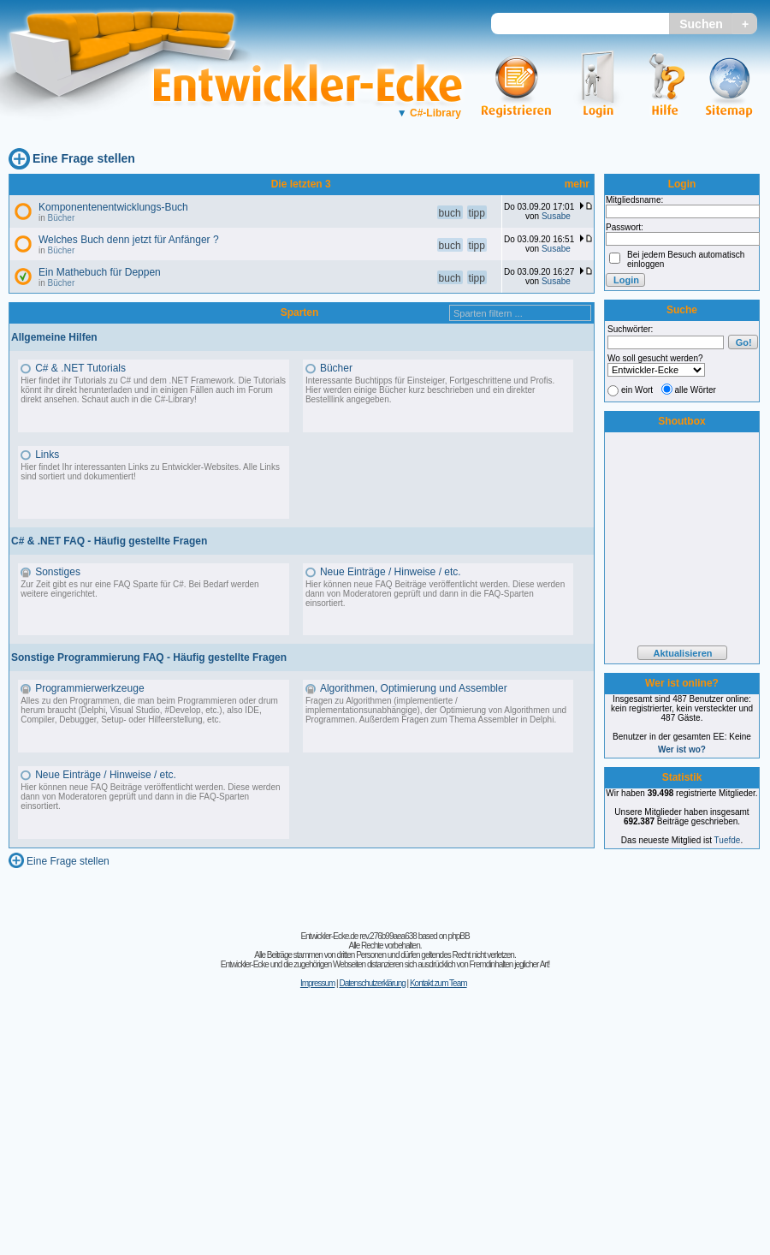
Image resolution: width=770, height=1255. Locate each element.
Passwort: (624, 227)
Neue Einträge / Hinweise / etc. (390, 572)
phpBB (459, 936)
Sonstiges (57, 572)
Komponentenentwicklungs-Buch (113, 207)
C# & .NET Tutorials (80, 368)
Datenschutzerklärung (372, 983)
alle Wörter (695, 390)
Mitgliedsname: (634, 200)
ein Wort (637, 390)
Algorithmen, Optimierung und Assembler (413, 688)
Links (47, 455)
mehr (577, 184)
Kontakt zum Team (438, 983)
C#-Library (429, 113)
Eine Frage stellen (84, 158)
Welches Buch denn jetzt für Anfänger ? (128, 240)
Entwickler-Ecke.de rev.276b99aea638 (358, 936)
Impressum (317, 983)
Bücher (61, 218)
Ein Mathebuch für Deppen (99, 272)
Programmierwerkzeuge (89, 688)
